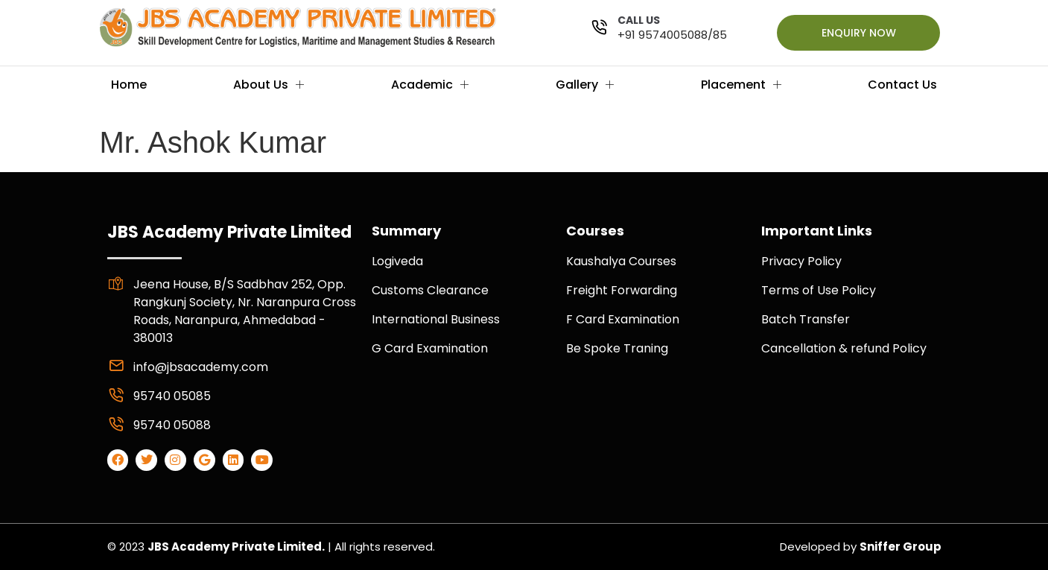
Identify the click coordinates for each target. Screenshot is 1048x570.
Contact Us (902, 84)
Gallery (585, 84)
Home (129, 84)
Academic (430, 84)
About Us (268, 84)
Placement (741, 84)
